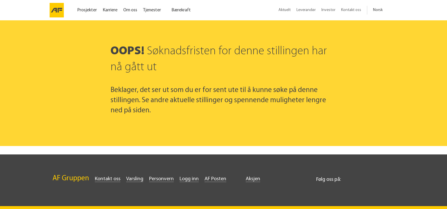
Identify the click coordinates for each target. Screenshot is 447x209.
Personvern (161, 179)
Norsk (378, 10)
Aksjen (253, 179)
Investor (328, 10)
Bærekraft (181, 10)
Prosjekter (87, 10)
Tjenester (152, 10)
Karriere (110, 10)
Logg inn (189, 179)
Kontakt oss (351, 10)
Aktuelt (284, 10)
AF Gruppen (71, 178)
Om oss (130, 10)
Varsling (134, 179)
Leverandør (306, 10)
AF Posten (215, 179)
